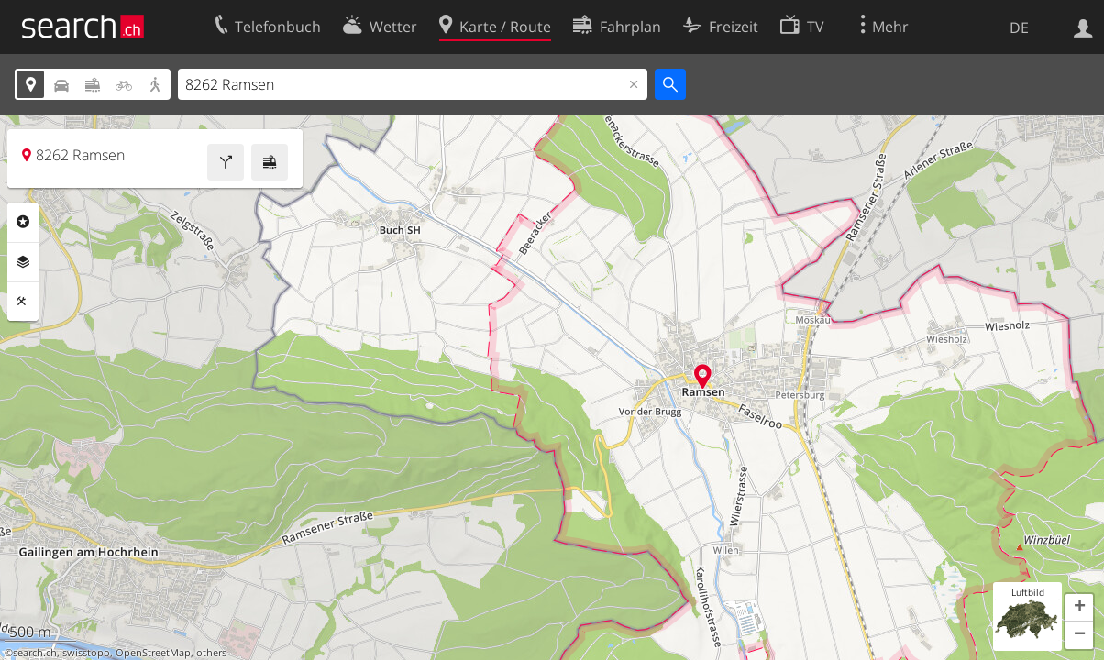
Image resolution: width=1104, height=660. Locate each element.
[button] (1079, 608)
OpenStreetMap (153, 652)
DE (1019, 27)
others (211, 652)
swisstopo (86, 652)
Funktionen (23, 301)
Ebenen (23, 262)
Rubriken (23, 222)
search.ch (35, 652)
